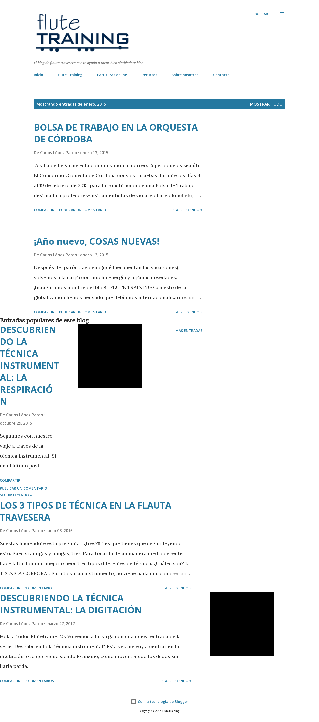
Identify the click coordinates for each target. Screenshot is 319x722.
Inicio (38, 74)
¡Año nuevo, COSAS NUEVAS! (96, 241)
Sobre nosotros (185, 74)
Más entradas (188, 330)
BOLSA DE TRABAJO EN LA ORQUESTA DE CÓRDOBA (116, 133)
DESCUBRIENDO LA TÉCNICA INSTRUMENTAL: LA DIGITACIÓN (71, 604)
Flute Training (70, 74)
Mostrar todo (266, 104)
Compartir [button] (44, 209)
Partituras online (112, 74)
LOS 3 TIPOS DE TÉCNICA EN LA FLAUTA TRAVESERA (85, 511)
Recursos (149, 74)
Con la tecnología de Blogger (159, 701)
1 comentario (38, 588)
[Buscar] (261, 14)
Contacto (221, 74)
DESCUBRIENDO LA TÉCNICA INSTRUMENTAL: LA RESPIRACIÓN (29, 365)
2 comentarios (39, 680)
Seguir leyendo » (186, 209)
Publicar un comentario (82, 209)
